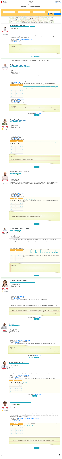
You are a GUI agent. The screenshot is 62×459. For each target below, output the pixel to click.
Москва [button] (31, 2)
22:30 (37, 143)
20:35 (29, 88)
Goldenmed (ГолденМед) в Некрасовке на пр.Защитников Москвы (29, 418)
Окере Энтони (12, 324)
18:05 (52, 87)
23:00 (39, 143)
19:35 (24, 88)
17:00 (47, 142)
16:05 (42, 87)
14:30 (34, 142)
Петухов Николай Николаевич (17, 119)
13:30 (29, 142)
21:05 (32, 88)
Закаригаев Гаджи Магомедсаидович (19, 171)
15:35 (39, 87)
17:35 (49, 87)
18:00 (32, 252)
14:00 (32, 142)
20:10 (24, 199)
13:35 (29, 87)
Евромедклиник (21, 99)
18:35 (54, 87)
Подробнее (37, 56)
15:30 (39, 142)
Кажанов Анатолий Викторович (17, 362)
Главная (2, 4)
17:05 (47, 87)
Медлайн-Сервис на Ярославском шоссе (25, 39)
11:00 (29, 425)
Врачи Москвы (7, 4)
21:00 (29, 143)
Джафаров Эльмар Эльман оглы (18, 64)
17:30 (49, 142)
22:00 (34, 143)
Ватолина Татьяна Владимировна (18, 280)
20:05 (27, 88)
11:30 (32, 425)
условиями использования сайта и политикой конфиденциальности (21, 455)
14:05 (32, 87)
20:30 (27, 143)
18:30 (52, 142)
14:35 (34, 87)
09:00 (24, 87)
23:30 (42, 143)
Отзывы (32, 56)
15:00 (37, 142)
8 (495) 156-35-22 (17, 41)
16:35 (44, 87)
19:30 (57, 142)
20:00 (24, 143)
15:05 (37, 87)
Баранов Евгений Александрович (18, 401)
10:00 (27, 142)
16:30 (44, 142)
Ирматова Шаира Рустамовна (17, 25)
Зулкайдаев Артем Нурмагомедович (19, 228)
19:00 (54, 142)
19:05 (57, 87)
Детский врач (51, 14)
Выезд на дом (51, 13)
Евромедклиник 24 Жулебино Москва (24, 80)
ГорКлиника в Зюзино (21, 296)
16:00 (42, 142)
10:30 (27, 425)
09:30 (27, 87)
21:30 (32, 143)
